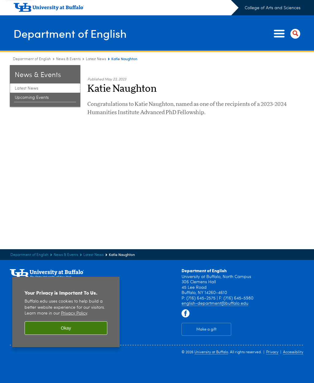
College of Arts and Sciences (273, 8)
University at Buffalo (211, 349)
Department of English (70, 32)
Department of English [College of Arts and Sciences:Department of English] (32, 56)
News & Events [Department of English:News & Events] (68, 56)
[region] (66, 309)
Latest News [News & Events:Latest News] (96, 56)
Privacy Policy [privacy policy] (74, 310)
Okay (66, 325)
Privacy (272, 349)
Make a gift (206, 326)
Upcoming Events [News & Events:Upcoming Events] (32, 95)
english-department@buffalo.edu (215, 301)
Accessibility (293, 349)
